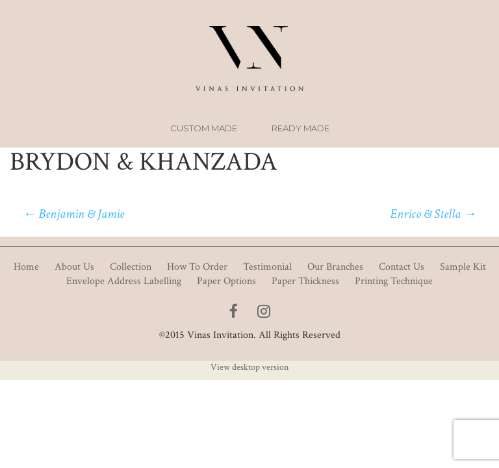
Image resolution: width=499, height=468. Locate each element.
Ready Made (300, 128)
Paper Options (226, 281)
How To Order (197, 267)
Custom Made (203, 128)
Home (26, 267)
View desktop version (249, 367)
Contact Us (401, 267)
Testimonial (267, 267)
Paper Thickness (305, 281)
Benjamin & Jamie (73, 213)
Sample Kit (463, 267)
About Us (74, 267)
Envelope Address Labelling (123, 281)
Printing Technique (394, 281)
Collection (130, 267)
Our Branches (335, 267)
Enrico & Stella (433, 213)
